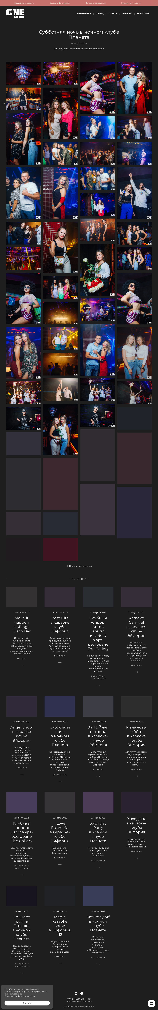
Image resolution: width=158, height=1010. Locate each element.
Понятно (27, 1003)
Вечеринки (84, 13)
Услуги (112, 13)
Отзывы (127, 13)
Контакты (143, 13)
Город (100, 13)
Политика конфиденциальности (20, 996)
